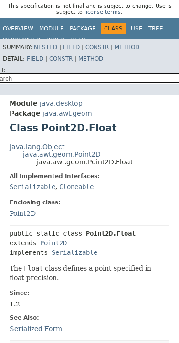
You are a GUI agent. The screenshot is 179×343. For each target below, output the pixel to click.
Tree (155, 28)
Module (51, 28)
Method (127, 47)
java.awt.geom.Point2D (62, 154)
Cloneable (76, 187)
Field (71, 47)
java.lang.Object (37, 147)
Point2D (23, 213)
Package (83, 28)
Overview (18, 28)
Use (137, 28)
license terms (102, 12)
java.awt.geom (67, 113)
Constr (97, 47)
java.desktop (61, 103)
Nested (45, 47)
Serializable (32, 187)
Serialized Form (36, 329)
